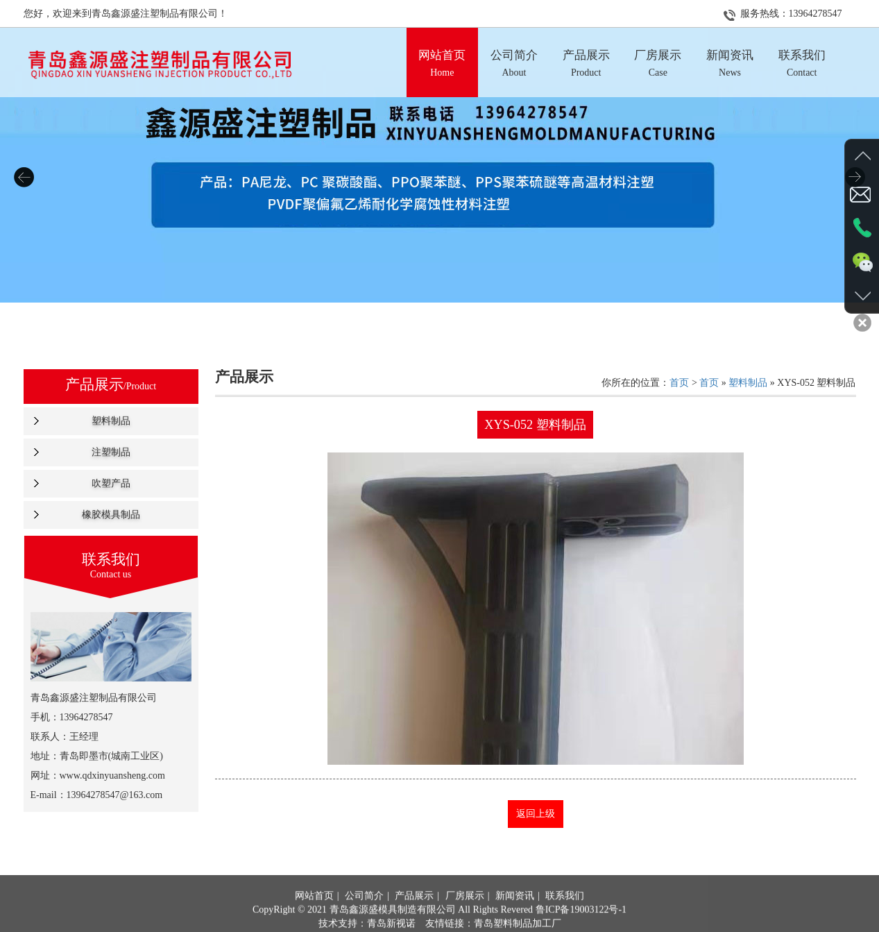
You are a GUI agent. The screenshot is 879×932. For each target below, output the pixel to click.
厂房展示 (464, 917)
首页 (679, 383)
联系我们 (564, 917)
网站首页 (314, 917)
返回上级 (535, 813)
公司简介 (364, 917)
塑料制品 (111, 421)
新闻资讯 (514, 917)
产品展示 (414, 917)
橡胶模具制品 (111, 514)
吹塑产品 (111, 483)
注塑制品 (111, 452)
